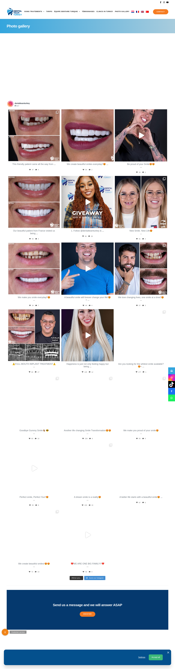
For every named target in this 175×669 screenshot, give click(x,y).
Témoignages (88, 11)
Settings (141, 657)
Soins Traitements (33, 11)
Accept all (156, 657)
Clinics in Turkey (104, 11)
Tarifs (49, 11)
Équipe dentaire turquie (66, 11)
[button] (87, 614)
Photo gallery (122, 11)
